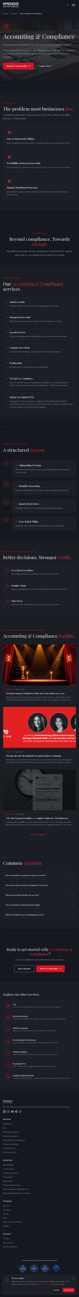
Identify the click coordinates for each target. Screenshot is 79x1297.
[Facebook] (16, 1111)
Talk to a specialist (50, 968)
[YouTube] (12, 1111)
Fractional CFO (9, 1148)
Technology (8, 1177)
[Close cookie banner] (73, 1278)
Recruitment (8, 1181)
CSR (4, 1218)
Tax (4, 1128)
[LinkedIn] (4, 1111)
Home (5, 13)
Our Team (7, 1210)
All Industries (8, 1165)
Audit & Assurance (10, 1136)
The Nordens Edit (10, 1247)
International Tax (10, 1152)
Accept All (68, 1290)
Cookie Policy (45, 1284)
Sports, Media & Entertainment (16, 1189)
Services (14, 13)
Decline (57, 1290)
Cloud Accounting (10, 1144)
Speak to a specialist (18, 66)
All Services (7, 1124)
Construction (8, 1169)
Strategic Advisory (10, 1132)
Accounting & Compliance (14, 1140)
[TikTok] (20, 1111)
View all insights (39, 834)
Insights (6, 1226)
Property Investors (10, 1173)
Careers (6, 1214)
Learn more (47, 66)
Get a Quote (24, 968)
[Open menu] (73, 5)
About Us (7, 1206)
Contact (6, 1239)
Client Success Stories (12, 1222)
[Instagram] (8, 1111)
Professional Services (12, 1185)
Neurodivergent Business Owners (16, 1193)
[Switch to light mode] (67, 5)
